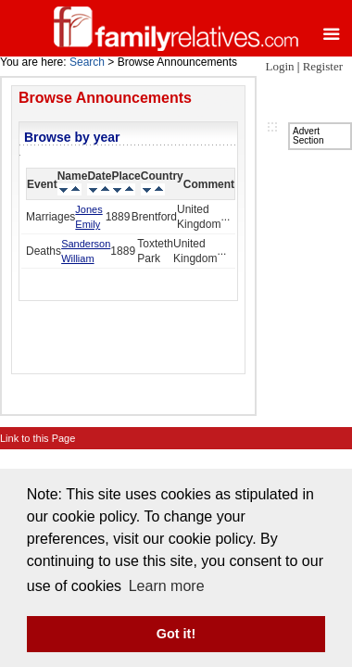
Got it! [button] (176, 633)
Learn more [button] (167, 586)
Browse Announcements (105, 98)
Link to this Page (37, 438)
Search (87, 62)
